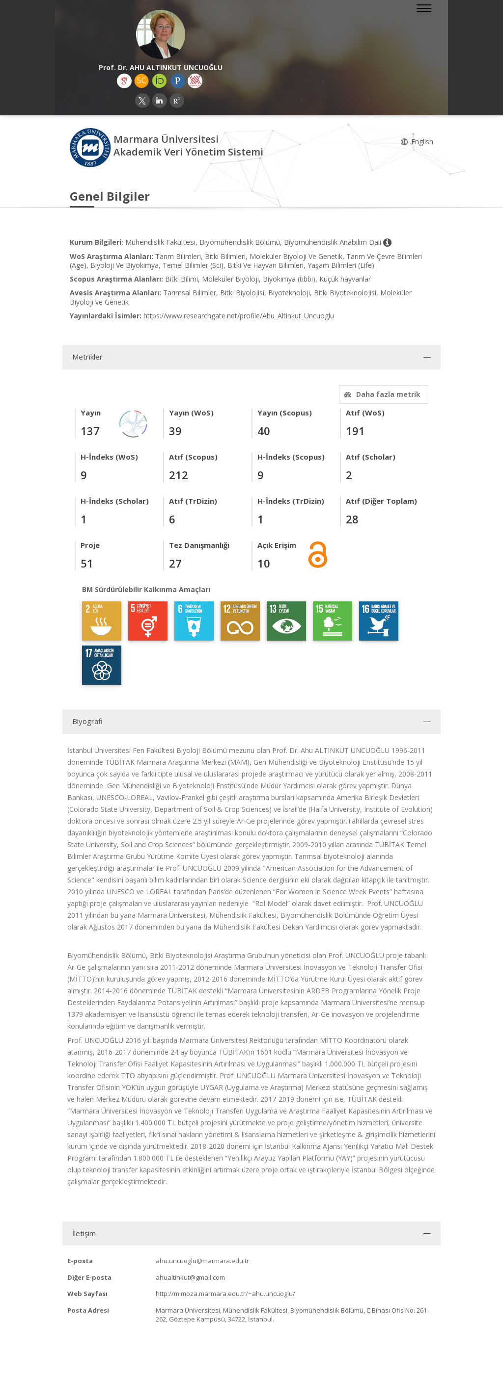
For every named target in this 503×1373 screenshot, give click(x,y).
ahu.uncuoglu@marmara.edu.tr (202, 1260)
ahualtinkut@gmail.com (190, 1277)
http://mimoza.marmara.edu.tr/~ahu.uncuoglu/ (225, 1293)
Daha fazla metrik (381, 394)
